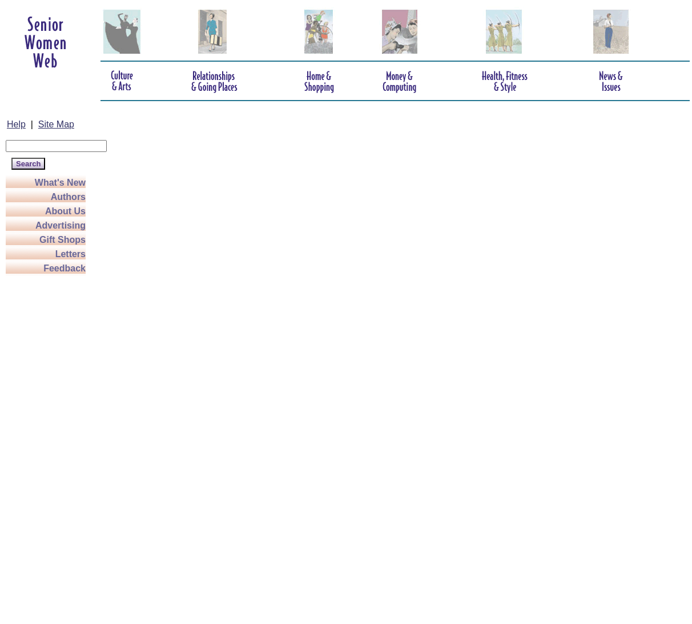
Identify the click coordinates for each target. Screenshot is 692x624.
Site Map (56, 124)
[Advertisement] (51, 446)
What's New (60, 182)
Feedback (64, 268)
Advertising (60, 225)
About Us (65, 211)
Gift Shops (62, 240)
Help (16, 124)
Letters (70, 254)
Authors (68, 197)
